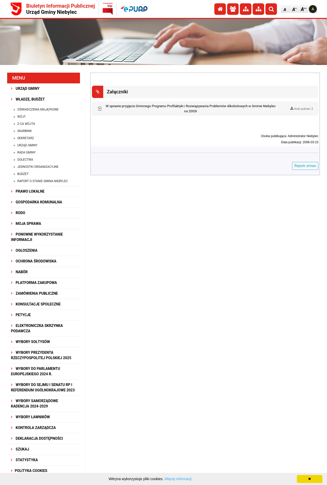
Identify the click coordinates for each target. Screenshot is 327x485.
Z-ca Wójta (26, 124)
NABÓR (19, 272)
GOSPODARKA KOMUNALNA (36, 202)
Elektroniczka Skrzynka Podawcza (37, 328)
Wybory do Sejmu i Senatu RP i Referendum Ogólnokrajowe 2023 (43, 387)
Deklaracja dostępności (37, 438)
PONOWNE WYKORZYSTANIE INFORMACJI (37, 237)
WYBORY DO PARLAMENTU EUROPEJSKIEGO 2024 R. (35, 371)
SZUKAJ (20, 449)
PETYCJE (21, 315)
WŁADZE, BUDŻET (28, 99)
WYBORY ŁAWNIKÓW (30, 417)
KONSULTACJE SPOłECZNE (36, 304)
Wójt (21, 116)
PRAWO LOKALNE (27, 191)
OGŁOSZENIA (24, 250)
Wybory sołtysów (30, 342)
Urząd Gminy (27, 145)
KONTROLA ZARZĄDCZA (33, 428)
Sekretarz (25, 138)
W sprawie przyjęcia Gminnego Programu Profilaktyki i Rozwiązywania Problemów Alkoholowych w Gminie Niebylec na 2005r (191, 108)
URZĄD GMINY (25, 88)
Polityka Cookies (29, 471)
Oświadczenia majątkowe (38, 109)
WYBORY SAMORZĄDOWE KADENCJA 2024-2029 (34, 403)
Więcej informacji (178, 479)
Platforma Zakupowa (34, 283)
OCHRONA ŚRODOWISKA (33, 261)
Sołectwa (25, 159)
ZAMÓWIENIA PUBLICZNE (34, 293)
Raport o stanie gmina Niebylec (42, 181)
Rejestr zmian (305, 166)
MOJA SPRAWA (26, 224)
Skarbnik (24, 131)
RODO (18, 213)
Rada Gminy (26, 152)
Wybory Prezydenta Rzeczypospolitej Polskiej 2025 (41, 355)
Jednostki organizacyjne (38, 167)
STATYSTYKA (24, 460)
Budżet (23, 174)
